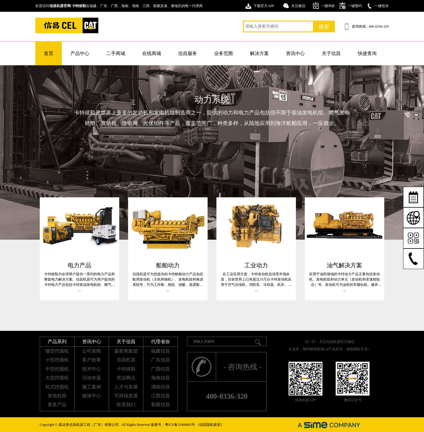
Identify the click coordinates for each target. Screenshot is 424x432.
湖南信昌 (160, 386)
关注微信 (298, 6)
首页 (48, 53)
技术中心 (91, 368)
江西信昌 (160, 395)
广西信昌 (160, 368)
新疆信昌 (160, 404)
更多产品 (57, 404)
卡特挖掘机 (66, 25)
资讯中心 (295, 53)
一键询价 (328, 6)
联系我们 (126, 404)
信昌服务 (187, 53)
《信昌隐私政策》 (210, 425)
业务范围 (223, 53)
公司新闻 (91, 350)
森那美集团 (126, 350)
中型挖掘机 (57, 368)
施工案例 (91, 386)
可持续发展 (126, 395)
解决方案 (259, 53)
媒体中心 (91, 395)
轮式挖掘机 (57, 386)
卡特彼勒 (126, 368)
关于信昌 (331, 53)
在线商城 (151, 53)
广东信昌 (160, 359)
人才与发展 (126, 386)
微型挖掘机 (57, 350)
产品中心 (79, 53)
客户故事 (91, 359)
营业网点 (126, 377)
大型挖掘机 (57, 377)
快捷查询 (367, 53)
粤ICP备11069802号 (180, 425)
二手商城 (115, 53)
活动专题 (91, 377)
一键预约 (355, 6)
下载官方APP (264, 6)
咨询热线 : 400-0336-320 (370, 26)
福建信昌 (160, 350)
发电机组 (57, 395)
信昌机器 (126, 359)
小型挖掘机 (57, 359)
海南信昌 (160, 377)
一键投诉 (382, 6)
